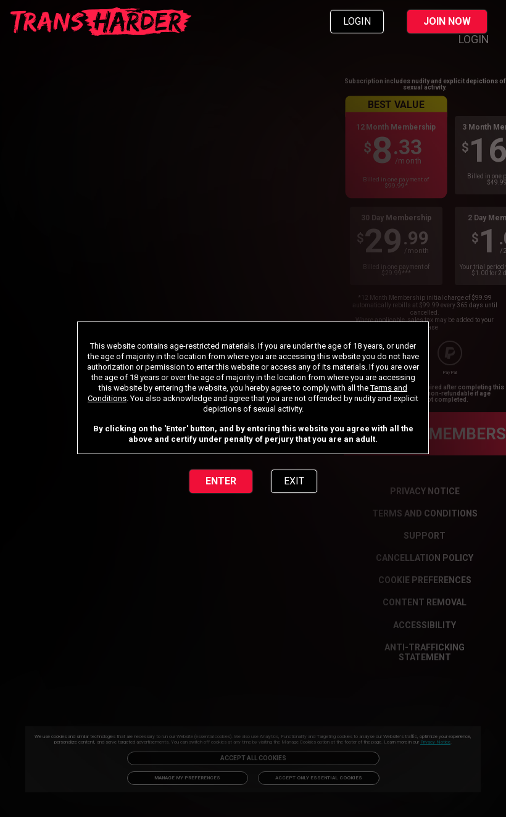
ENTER (220, 481)
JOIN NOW (447, 21)
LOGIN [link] (357, 21)
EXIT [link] (294, 481)
